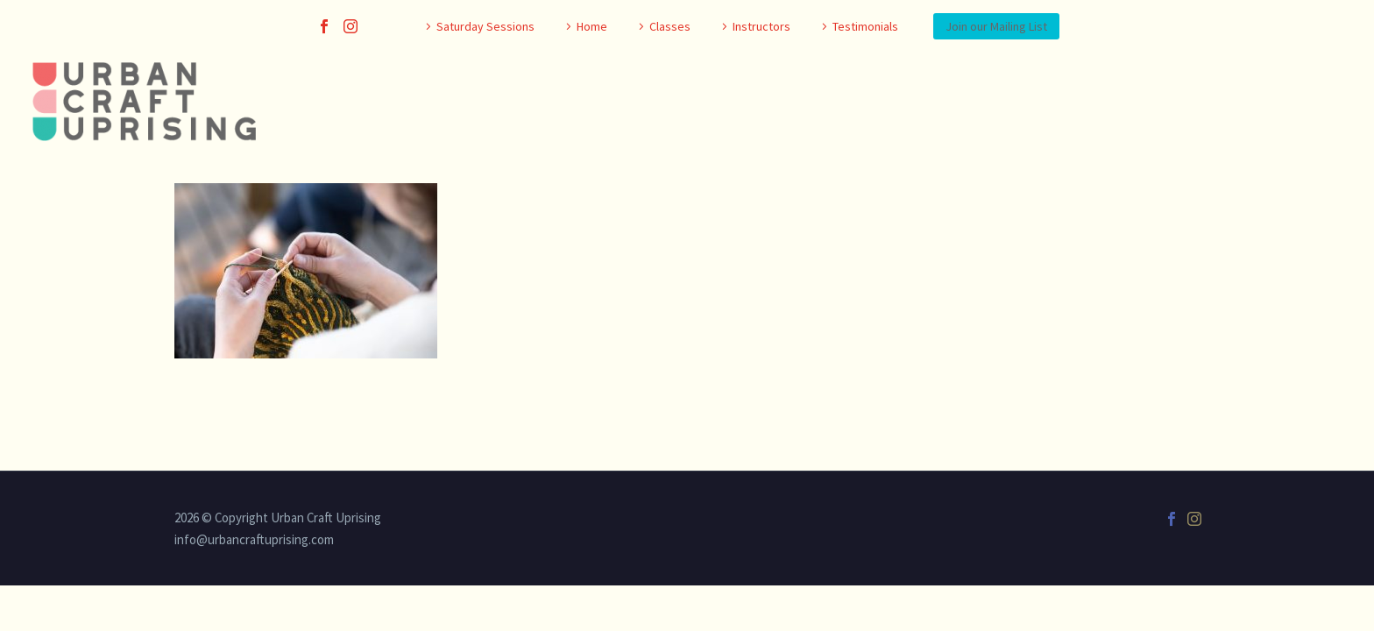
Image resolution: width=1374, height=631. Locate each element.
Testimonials (865, 26)
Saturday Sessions (485, 26)
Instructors (761, 26)
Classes (670, 26)
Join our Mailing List (996, 26)
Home (592, 26)
